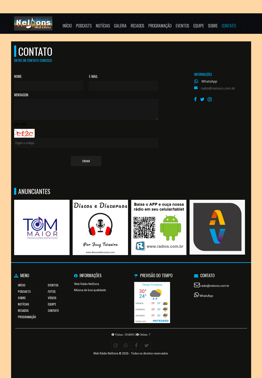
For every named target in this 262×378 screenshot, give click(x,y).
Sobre (213, 26)
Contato (229, 26)
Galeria (120, 26)
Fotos (52, 291)
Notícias (103, 26)
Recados (137, 26)
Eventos (182, 26)
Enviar (86, 161)
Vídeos (52, 297)
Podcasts (84, 26)
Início (67, 26)
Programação (160, 26)
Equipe (198, 26)
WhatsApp (209, 81)
